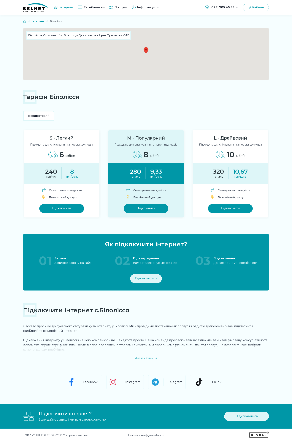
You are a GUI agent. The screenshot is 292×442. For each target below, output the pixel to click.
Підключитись (146, 278)
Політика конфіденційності (146, 435)
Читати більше (146, 358)
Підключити (61, 208)
